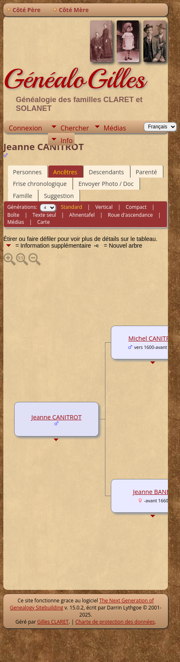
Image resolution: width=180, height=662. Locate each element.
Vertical (104, 207)
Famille (22, 196)
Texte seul (44, 214)
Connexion (25, 128)
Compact (136, 207)
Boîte (13, 214)
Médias (115, 128)
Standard (71, 207)
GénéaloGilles (74, 78)
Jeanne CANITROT (56, 417)
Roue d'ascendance (130, 214)
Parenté (146, 172)
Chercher (74, 128)
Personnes (27, 172)
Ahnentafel (82, 214)
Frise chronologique (40, 184)
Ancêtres (65, 172)
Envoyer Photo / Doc (106, 184)
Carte (43, 222)
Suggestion (59, 196)
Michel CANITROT (153, 338)
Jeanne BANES (153, 491)
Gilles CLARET (52, 621)
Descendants (106, 172)
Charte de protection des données (115, 621)
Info (66, 140)
